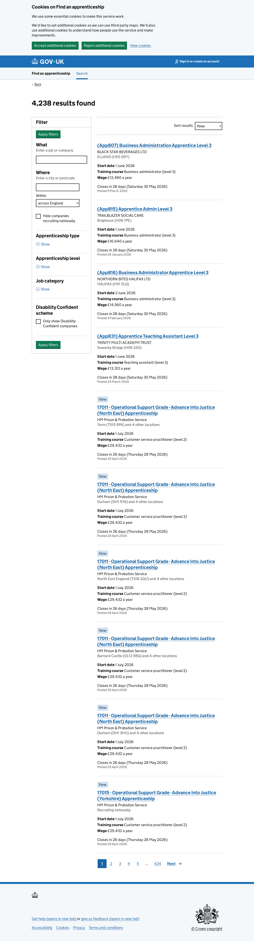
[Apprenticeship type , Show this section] (61, 242)
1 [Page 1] (102, 863)
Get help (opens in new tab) (54, 918)
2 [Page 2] (111, 863)
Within (41, 195)
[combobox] (57, 187)
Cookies (62, 927)
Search (82, 73)
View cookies (140, 45)
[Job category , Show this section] (61, 287)
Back (38, 84)
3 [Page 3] (120, 863)
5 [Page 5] (138, 863)
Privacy (79, 927)
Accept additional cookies (55, 45)
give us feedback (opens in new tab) (110, 918)
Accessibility (42, 927)
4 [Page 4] (129, 863)
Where (43, 172)
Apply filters (48, 134)
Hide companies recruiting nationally (59, 218)
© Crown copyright (206, 928)
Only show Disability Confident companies (60, 323)
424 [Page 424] (157, 863)
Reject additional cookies (104, 45)
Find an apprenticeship (51, 73)
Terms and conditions (106, 927)
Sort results (183, 125)
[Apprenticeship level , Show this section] (61, 264)
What (41, 145)
